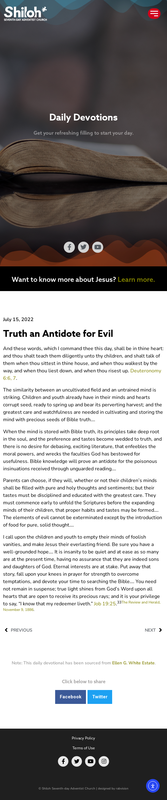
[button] (70, 697)
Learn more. (136, 279)
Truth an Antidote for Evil (58, 334)
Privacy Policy (83, 738)
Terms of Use (83, 748)
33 (119, 602)
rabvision (122, 788)
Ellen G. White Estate (133, 663)
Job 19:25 (105, 603)
